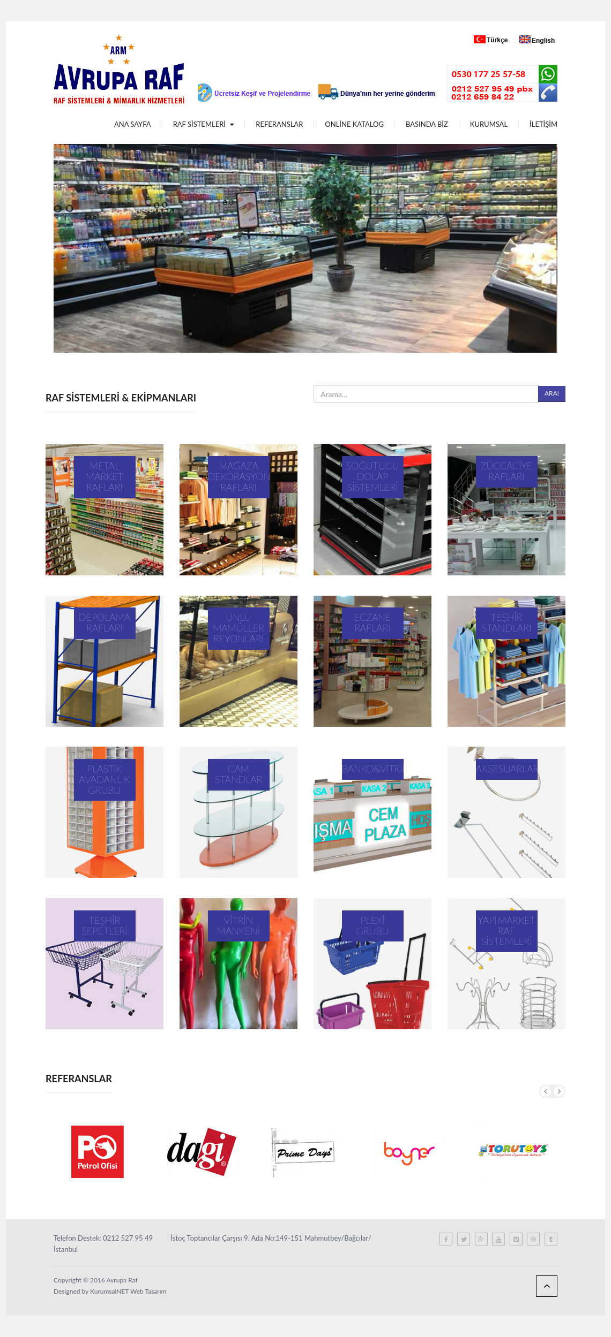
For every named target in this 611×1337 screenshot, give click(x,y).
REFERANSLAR (279, 124)
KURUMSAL (489, 124)
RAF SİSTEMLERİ (203, 124)
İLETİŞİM (543, 124)
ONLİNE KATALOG (354, 124)
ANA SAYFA (132, 124)
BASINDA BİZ (427, 124)
